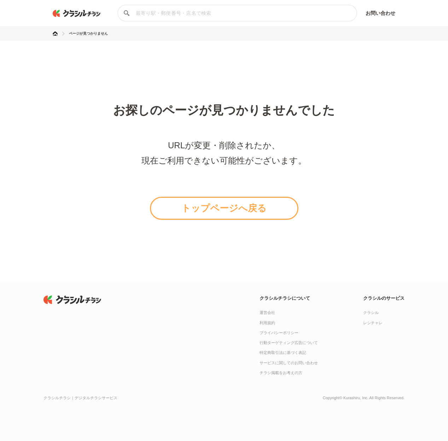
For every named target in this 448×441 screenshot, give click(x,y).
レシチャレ (373, 323)
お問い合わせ (381, 13)
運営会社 (267, 312)
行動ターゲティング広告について (289, 342)
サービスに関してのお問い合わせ (289, 363)
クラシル (371, 312)
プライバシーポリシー (279, 333)
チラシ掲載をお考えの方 (281, 373)
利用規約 (267, 323)
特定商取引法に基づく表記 (283, 352)
